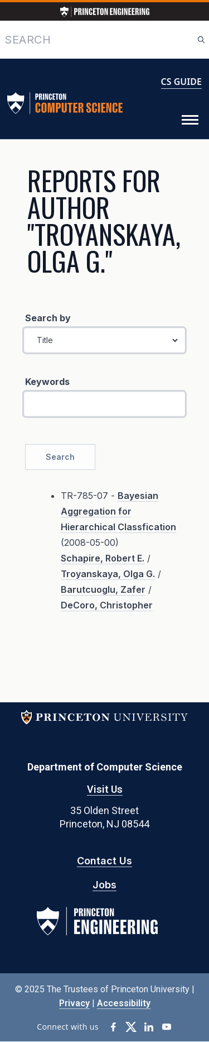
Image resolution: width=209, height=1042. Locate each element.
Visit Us (105, 789)
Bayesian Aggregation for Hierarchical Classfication (118, 511)
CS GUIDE (181, 81)
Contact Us (104, 861)
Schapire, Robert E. (102, 558)
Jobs (104, 885)
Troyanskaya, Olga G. (108, 573)
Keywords (47, 381)
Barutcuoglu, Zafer (103, 589)
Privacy (74, 1003)
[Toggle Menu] (190, 120)
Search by (48, 317)
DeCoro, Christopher (107, 605)
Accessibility (123, 1003)
